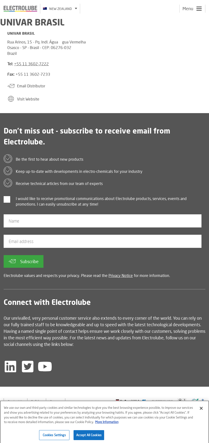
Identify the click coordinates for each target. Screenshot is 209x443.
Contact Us (16, 401)
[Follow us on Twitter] (27, 366)
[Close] (201, 410)
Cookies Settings (54, 436)
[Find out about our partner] (131, 401)
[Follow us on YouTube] (45, 366)
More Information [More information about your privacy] (106, 423)
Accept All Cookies (88, 436)
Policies (36, 401)
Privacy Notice (121, 275)
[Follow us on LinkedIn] (10, 366)
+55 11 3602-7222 (31, 63)
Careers (55, 401)
